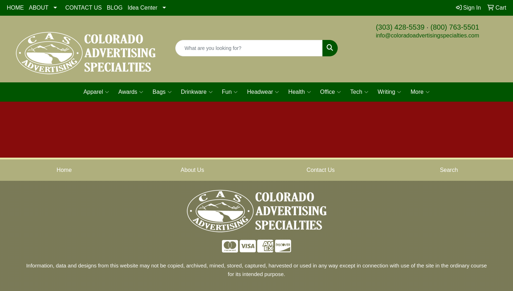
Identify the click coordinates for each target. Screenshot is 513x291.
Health (299, 92)
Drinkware (197, 92)
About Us (192, 170)
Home (64, 170)
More (419, 92)
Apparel (96, 92)
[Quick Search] (249, 48)
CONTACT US (83, 8)
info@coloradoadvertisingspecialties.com (427, 35)
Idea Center (142, 8)
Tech (359, 92)
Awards (130, 92)
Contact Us (320, 170)
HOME (15, 8)
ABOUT (38, 8)
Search (449, 170)
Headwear (263, 92)
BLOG (115, 8)
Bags (161, 92)
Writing (389, 92)
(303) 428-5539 (400, 27)
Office (330, 92)
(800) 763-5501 (454, 27)
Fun (230, 92)
